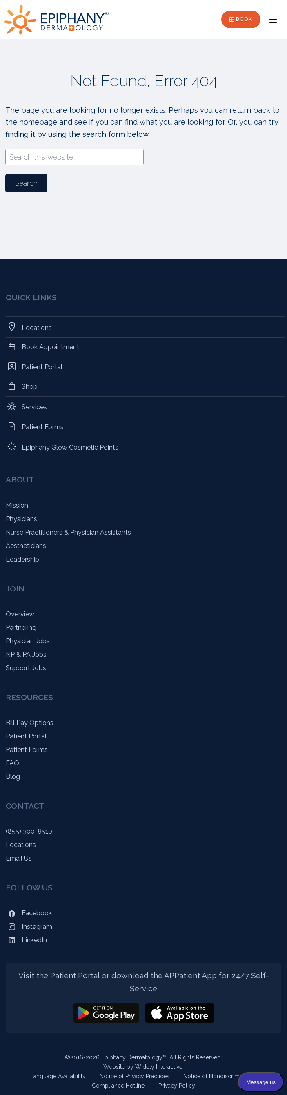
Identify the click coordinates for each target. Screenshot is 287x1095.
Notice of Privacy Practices (134, 1076)
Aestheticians (26, 546)
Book (240, 19)
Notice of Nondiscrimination (220, 1076)
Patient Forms (43, 426)
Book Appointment (50, 347)
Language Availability (58, 1076)
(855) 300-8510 (29, 831)
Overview (20, 614)
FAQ (12, 763)
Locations (37, 327)
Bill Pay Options (29, 723)
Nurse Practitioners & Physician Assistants (68, 532)
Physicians (21, 519)
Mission (17, 505)
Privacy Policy (176, 1085)
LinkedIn (26, 940)
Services (34, 406)
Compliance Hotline (118, 1085)
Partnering (21, 627)
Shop (30, 386)
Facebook (29, 913)
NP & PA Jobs (26, 654)
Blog (13, 777)
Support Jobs (26, 668)
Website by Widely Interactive (142, 1067)
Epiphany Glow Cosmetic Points (70, 446)
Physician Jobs (28, 641)
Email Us (19, 858)
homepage (38, 122)
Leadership (22, 559)
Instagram (29, 926)
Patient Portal (42, 366)
